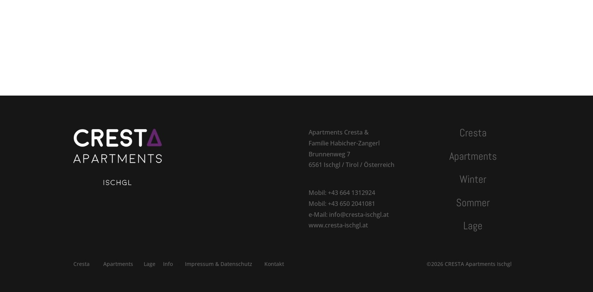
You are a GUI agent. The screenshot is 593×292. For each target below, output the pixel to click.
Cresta (184, 14)
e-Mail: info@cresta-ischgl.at (349, 214)
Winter (271, 14)
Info (168, 263)
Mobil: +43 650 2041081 (342, 203)
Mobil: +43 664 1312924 (342, 192)
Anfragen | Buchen (452, 14)
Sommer (305, 14)
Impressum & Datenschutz (218, 263)
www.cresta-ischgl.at (338, 225)
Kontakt (366, 14)
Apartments (224, 14)
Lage (336, 14)
